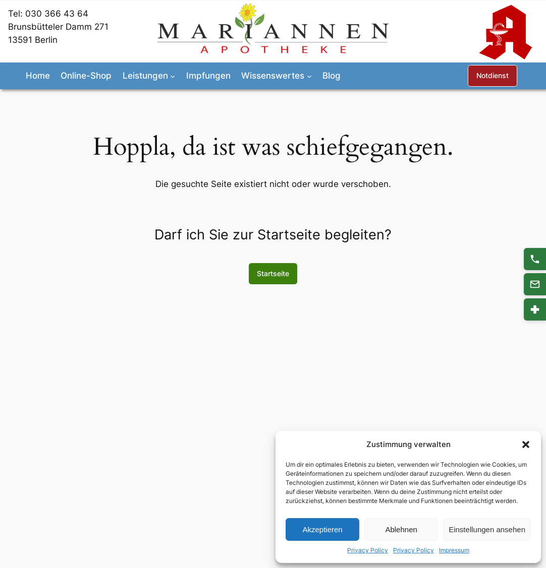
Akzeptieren (322, 529)
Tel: (16, 14)
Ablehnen (401, 529)
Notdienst (492, 75)
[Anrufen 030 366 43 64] (535, 259)
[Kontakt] (535, 284)
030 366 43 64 (56, 14)
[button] (526, 444)
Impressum (454, 550)
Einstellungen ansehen (487, 529)
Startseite (273, 273)
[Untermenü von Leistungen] (172, 75)
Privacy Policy (367, 550)
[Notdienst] (535, 309)
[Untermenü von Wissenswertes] (309, 75)
